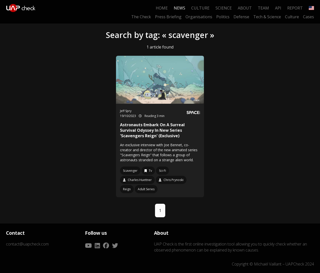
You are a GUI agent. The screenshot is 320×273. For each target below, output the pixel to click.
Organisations (199, 17)
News (179, 8)
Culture (200, 8)
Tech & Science (267, 17)
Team (263, 8)
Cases (308, 17)
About (245, 8)
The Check (141, 17)
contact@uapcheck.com (27, 244)
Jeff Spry (126, 111)
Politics (223, 17)
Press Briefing (168, 17)
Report (295, 8)
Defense (241, 17)
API (278, 8)
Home (162, 8)
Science (224, 8)
